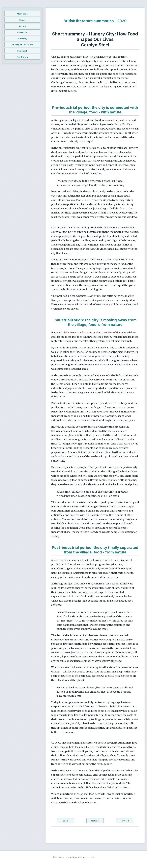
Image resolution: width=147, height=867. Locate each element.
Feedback (22, 51)
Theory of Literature (22, 45)
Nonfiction (22, 57)
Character (22, 32)
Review (22, 26)
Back (65, 821)
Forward (124, 821)
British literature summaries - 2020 (95, 21)
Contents (95, 821)
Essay (22, 20)
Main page (22, 14)
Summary (22, 38)
